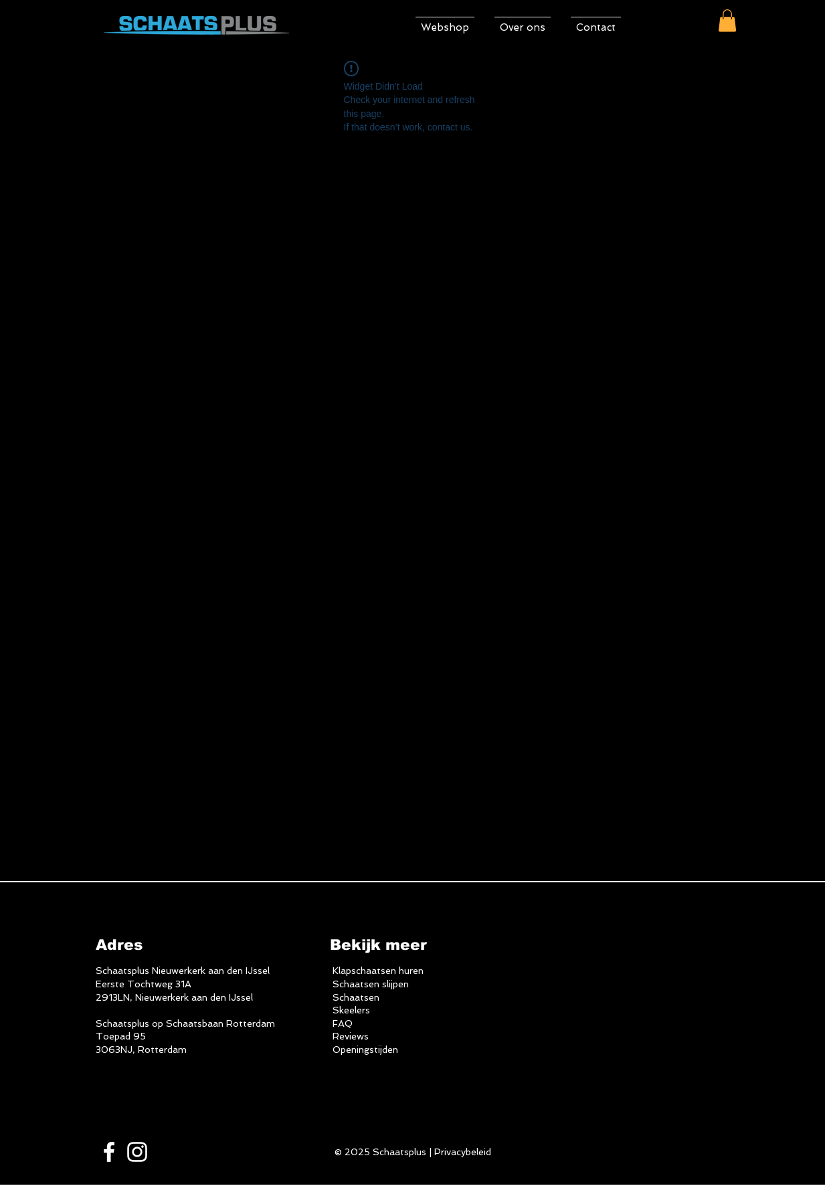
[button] (727, 20)
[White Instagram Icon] (137, 1152)
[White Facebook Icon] (109, 1152)
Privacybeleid (462, 1152)
